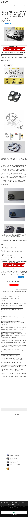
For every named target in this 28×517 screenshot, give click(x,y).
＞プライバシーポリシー (14, 514)
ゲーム (16, 502)
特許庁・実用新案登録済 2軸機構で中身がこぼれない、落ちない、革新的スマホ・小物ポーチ (14, 311)
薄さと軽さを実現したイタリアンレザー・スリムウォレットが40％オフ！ (11, 332)
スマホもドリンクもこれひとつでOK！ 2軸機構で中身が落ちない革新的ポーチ (12, 308)
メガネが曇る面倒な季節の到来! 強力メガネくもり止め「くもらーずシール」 (11, 358)
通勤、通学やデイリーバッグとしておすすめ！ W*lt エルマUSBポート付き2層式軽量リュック (13, 351)
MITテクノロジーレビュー (16, 504)
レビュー (14, 5)
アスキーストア (8, 8)
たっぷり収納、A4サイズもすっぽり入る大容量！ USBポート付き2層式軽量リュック (12, 359)
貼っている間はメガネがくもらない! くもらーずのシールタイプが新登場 (11, 305)
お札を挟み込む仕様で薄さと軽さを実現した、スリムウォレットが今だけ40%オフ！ (13, 329)
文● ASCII (2, 21)
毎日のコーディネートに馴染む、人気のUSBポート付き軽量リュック (10, 321)
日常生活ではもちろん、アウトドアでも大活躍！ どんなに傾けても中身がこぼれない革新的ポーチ (13, 340)
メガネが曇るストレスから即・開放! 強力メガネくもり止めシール (10, 355)
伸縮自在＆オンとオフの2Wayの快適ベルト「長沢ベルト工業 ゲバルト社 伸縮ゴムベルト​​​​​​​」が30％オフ (13, 336)
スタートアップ (24, 502)
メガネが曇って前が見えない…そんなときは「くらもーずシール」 (10, 298)
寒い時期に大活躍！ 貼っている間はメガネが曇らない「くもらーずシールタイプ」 (12, 366)
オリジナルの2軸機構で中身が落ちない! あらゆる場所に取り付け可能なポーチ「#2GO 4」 (13, 365)
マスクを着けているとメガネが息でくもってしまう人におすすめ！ (10, 306)
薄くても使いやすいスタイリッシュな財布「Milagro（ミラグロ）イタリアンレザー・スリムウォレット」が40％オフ (14, 334)
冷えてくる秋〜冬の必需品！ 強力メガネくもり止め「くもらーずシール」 (11, 362)
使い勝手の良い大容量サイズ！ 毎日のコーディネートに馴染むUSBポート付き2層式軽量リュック (14, 313)
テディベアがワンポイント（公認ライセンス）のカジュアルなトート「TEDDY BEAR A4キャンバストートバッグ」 (14, 324)
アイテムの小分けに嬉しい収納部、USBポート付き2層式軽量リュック (11, 349)
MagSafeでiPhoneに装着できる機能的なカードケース (8, 316)
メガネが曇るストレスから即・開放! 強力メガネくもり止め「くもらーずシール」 (12, 369)
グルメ (19, 502)
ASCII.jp (9, 504)
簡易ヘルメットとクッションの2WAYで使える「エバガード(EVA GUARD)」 (11, 309)
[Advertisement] (14, 387)
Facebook (13, 272)
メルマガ (17, 272)
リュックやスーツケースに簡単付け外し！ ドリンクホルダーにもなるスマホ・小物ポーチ (13, 373)
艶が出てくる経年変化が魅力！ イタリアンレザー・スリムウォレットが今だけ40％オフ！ (13, 322)
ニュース (8, 502)
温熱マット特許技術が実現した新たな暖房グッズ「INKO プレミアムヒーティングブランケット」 (14, 318)
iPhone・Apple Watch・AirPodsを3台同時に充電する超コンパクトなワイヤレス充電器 (13, 342)
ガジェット (12, 502)
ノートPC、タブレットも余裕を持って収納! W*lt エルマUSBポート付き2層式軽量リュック (13, 376)
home (2, 8)
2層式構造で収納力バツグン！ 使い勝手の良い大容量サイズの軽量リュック (11, 370)
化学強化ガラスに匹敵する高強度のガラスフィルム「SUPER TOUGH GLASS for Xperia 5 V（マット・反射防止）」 (13, 327)
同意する (14, 512)
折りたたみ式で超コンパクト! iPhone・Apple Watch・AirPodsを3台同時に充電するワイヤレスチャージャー (14, 300)
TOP (4, 5)
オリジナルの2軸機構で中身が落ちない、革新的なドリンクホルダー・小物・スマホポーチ (13, 352)
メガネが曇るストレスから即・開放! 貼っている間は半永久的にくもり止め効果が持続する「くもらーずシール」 (14, 303)
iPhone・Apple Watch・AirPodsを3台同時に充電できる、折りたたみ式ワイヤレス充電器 (13, 345)
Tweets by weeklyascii (17, 414)
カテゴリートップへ (21, 289)
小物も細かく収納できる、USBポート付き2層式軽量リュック (9, 337)
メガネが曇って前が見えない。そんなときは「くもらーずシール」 (10, 346)
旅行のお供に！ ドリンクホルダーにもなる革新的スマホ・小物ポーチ (10, 354)
